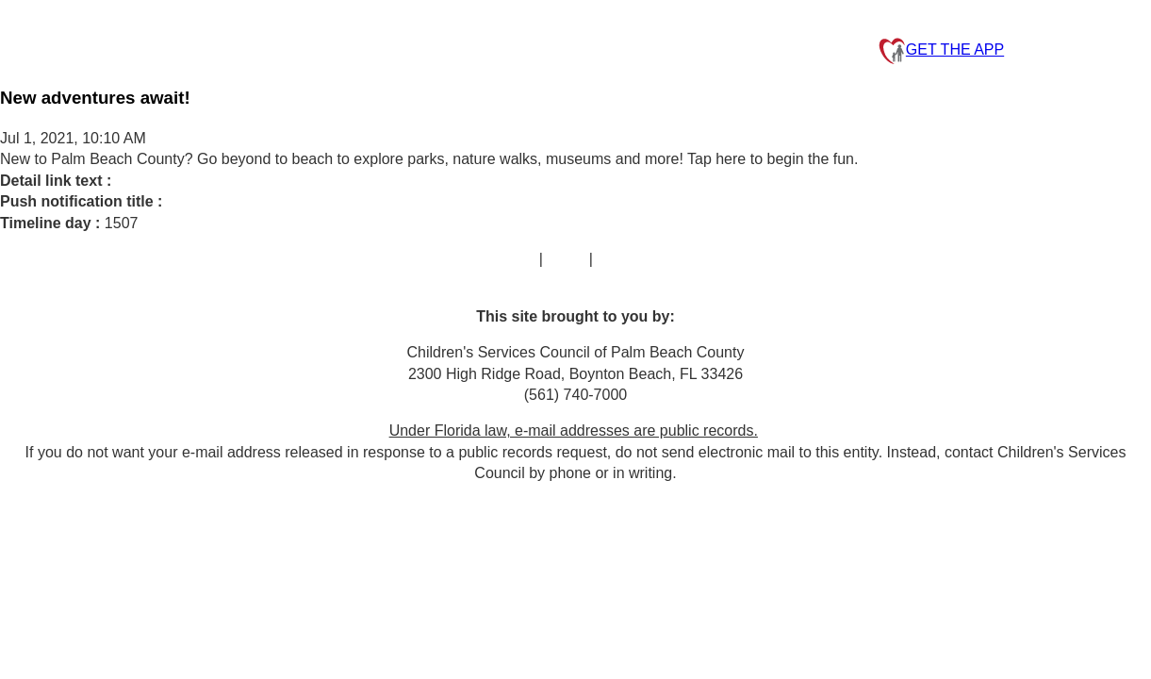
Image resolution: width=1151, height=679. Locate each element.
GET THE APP (941, 51)
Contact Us (497, 259)
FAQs (565, 259)
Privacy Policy (644, 259)
